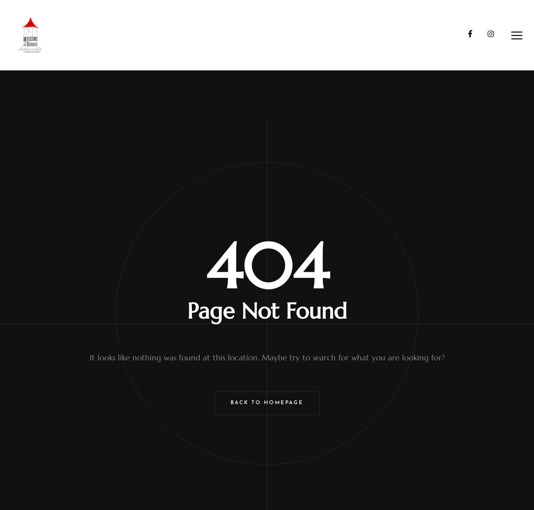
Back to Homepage (267, 403)
